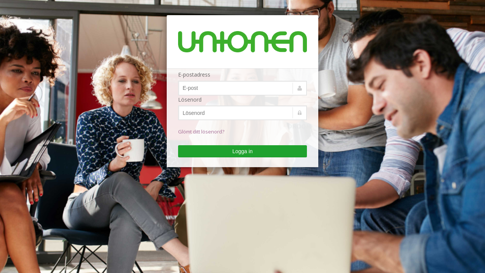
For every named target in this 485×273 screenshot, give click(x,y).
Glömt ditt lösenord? (201, 131)
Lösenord (190, 99)
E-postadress (194, 74)
